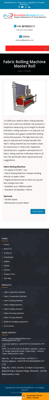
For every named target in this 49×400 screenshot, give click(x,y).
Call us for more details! (24, 30)
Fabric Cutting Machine (13, 317)
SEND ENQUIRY (37, 211)
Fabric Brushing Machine (14, 313)
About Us (8, 248)
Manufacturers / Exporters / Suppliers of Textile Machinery (24, 3)
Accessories (9, 326)
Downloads (8, 257)
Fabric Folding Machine (13, 309)
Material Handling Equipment (16, 321)
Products (28, 71)
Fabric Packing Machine (13, 300)
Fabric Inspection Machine (14, 292)
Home (20, 71)
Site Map (7, 278)
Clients (6, 265)
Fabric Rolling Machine (13, 304)
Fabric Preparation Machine (15, 296)
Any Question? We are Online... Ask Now (34, 397)
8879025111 (32, 358)
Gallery (7, 261)
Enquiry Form (9, 274)
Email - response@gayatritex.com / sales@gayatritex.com (16, 339)
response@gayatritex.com (24, 40)
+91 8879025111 (26, 26)
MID (22, 392)
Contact (7, 270)
